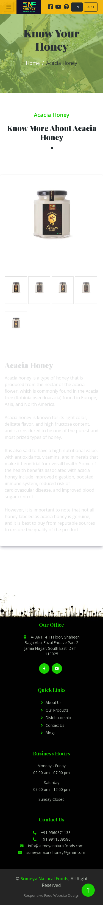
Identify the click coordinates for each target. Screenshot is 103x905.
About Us (54, 702)
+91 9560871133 (52, 832)
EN (77, 6)
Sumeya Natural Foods (44, 879)
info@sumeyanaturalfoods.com (51, 845)
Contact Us (55, 725)
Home (33, 63)
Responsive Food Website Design (51, 895)
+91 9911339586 (52, 839)
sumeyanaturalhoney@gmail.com (51, 852)
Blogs (50, 732)
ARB (90, 6)
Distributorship (58, 717)
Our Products (57, 710)
